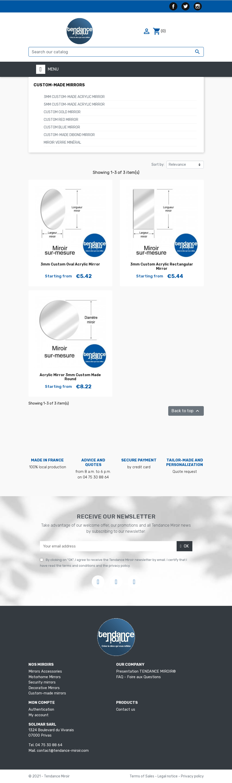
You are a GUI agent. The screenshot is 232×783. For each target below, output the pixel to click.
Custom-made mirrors (59, 84)
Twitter (185, 6)
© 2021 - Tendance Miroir (49, 776)
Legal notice (168, 776)
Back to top (186, 411)
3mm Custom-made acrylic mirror (74, 97)
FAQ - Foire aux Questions (138, 677)
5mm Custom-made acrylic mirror (74, 104)
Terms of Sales (142, 776)
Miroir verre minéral (62, 142)
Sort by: (157, 164)
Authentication (41, 709)
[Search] (116, 52)
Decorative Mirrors (44, 688)
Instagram (198, 6)
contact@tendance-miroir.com (63, 750)
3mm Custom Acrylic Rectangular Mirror (161, 266)
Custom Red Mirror (61, 120)
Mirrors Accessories (45, 671)
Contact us (125, 709)
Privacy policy (192, 776)
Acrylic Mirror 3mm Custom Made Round (70, 377)
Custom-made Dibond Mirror (69, 135)
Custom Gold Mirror (62, 112)
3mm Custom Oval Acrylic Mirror (70, 264)
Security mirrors (42, 682)
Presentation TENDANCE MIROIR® (146, 671)
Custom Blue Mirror (62, 127)
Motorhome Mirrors (44, 677)
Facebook (173, 6)
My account (38, 715)
